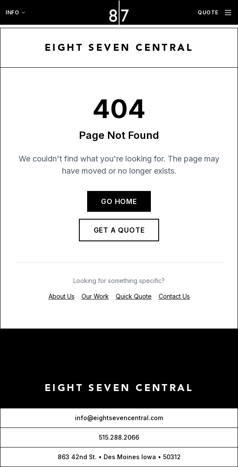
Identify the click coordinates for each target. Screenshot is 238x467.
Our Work (95, 296)
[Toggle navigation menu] (228, 12)
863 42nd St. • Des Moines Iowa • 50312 (119, 456)
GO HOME (119, 201)
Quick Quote (134, 296)
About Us (62, 296)
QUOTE (208, 12)
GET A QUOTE (119, 230)
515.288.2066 (119, 437)
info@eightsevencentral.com (119, 417)
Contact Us (174, 296)
